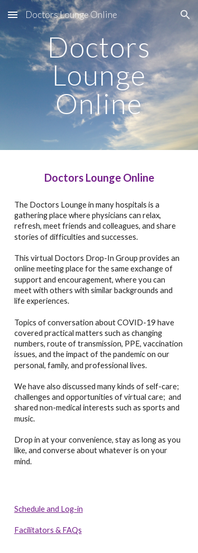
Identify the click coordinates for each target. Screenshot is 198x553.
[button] (12, 14)
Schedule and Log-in (48, 508)
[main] (99, 75)
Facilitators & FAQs (48, 530)
